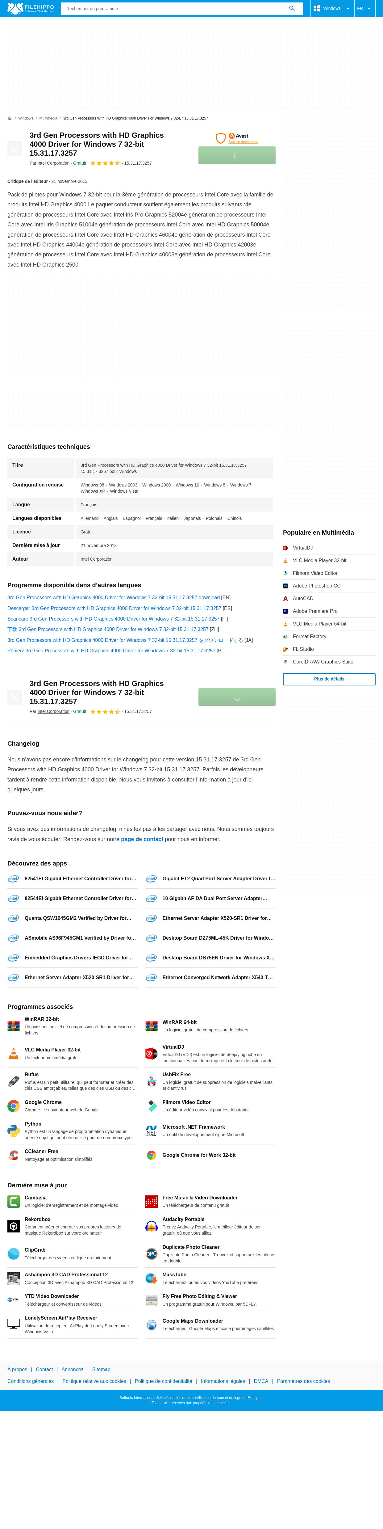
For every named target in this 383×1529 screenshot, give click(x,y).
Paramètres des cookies (303, 1381)
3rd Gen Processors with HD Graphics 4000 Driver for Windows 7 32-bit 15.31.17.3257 (97, 144)
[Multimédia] (48, 118)
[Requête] (182, 8)
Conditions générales (30, 1381)
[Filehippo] (30, 8)
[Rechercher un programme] (292, 8)
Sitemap (101, 1369)
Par (49, 163)
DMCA (261, 1381)
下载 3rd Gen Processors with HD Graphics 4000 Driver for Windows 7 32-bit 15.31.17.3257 (108, 629)
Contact (44, 1369)
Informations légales (223, 1381)
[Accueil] (9, 118)
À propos (17, 1369)
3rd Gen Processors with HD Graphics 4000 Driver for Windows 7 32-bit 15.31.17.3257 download (113, 597)
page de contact (142, 839)
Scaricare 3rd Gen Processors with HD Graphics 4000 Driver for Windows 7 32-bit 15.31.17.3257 (113, 618)
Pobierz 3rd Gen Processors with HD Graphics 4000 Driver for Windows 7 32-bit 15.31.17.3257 (111, 650)
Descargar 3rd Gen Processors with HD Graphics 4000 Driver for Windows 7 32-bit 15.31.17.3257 (114, 608)
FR (365, 8)
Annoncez (73, 1369)
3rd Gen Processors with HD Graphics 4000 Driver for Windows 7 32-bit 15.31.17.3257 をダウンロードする (125, 640)
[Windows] (25, 118)
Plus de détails (329, 678)
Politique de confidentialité (163, 1381)
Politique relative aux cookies (94, 1381)
